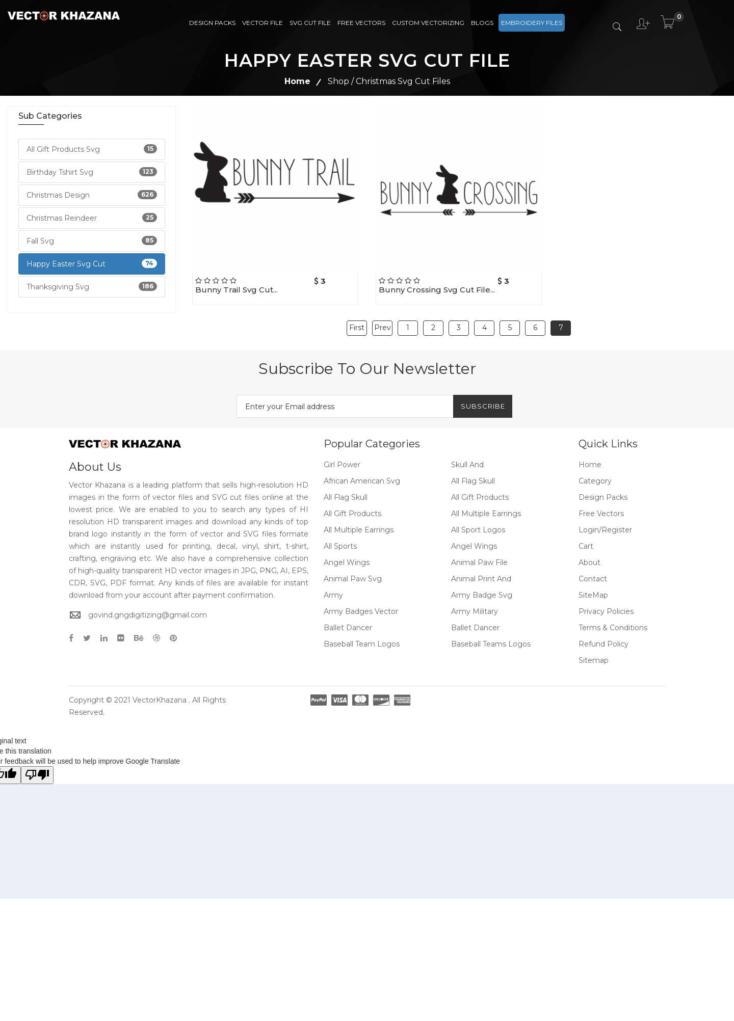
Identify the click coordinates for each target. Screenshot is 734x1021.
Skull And (467, 456)
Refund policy (603, 635)
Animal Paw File (479, 554)
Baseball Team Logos (362, 635)
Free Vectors (361, 22)
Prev (382, 323)
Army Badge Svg (481, 587)
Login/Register (605, 521)
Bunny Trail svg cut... (236, 289)
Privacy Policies (606, 603)
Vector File (262, 22)
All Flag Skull (473, 472)
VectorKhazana (160, 691)
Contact (593, 570)
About (589, 554)
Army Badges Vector (361, 603)
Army (333, 587)
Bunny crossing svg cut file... (437, 289)
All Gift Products (480, 489)
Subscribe (477, 397)
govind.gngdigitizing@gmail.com (147, 606)
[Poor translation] (37, 767)
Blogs (482, 22)
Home (297, 81)
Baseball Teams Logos (491, 635)
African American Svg (362, 472)
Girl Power (342, 456)
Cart (586, 538)
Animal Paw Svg (353, 570)
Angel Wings (474, 538)
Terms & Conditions (613, 619)
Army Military (474, 603)
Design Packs (212, 22)
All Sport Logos (478, 521)
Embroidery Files (531, 22)
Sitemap (594, 652)
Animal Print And (481, 570)
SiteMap (593, 587)
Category (595, 472)
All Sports (340, 538)
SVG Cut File (310, 22)
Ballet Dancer (348, 619)
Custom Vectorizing (428, 22)
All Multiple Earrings (486, 505)
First (356, 323)
